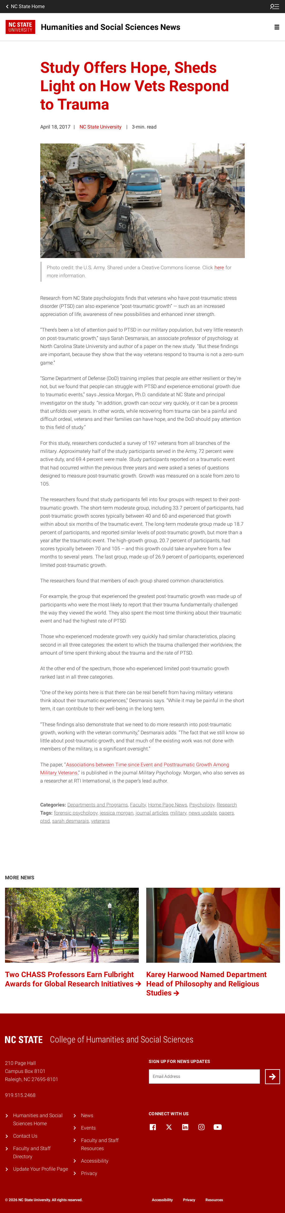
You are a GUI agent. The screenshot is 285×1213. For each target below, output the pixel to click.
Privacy (89, 1173)
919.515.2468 (20, 1095)
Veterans (100, 821)
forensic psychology (76, 813)
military (178, 813)
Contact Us (25, 1136)
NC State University (101, 127)
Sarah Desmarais (70, 821)
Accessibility (95, 1161)
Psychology (202, 805)
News (87, 1115)
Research (227, 805)
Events (88, 1128)
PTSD (45, 821)
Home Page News (167, 805)
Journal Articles (152, 813)
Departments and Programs (97, 805)
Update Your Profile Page (40, 1169)
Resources (214, 1200)
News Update (203, 813)
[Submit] (272, 1076)
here (219, 267)
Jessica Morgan (116, 813)
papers (226, 813)
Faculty (138, 805)
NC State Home (25, 6)
